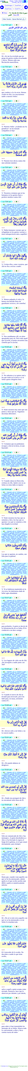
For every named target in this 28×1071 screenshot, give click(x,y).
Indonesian (13, 37)
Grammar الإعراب (11, 34)
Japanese (19, 37)
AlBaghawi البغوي (6, 33)
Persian (14, 38)
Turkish (17, 40)
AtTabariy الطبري (21, 30)
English (21, 36)
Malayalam (8, 38)
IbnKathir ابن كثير (11, 30)
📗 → (4, 30)
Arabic (18, 34)
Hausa (8, 37)
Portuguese (19, 38)
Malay (3, 38)
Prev (4, 13)
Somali (3, 40)
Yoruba (25, 40)
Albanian (23, 34)
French (25, 36)
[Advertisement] (14, 1050)
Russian (25, 38)
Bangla (3, 36)
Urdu (21, 40)
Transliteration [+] (14, 41)
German (4, 37)
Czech (16, 36)
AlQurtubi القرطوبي (9, 32)
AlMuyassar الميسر (16, 33)
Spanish (8, 40)
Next (16, 15)
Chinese (12, 36)
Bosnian (8, 36)
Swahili (12, 40)
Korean (24, 37)
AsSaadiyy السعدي (19, 32)
